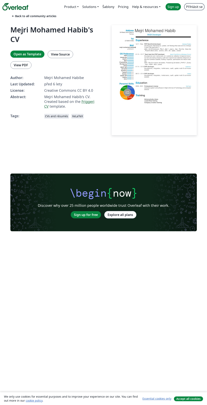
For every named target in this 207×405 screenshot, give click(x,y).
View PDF (21, 65)
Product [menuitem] (70, 7)
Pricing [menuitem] (123, 7)
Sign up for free (86, 215)
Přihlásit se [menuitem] (194, 7)
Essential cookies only (156, 398)
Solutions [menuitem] (89, 7)
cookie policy (34, 400)
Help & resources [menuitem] (145, 7)
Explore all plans (120, 215)
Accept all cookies (188, 399)
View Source (60, 54)
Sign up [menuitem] (173, 7)
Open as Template (27, 54)
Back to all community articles (33, 16)
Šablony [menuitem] (108, 7)
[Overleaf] (15, 7)
